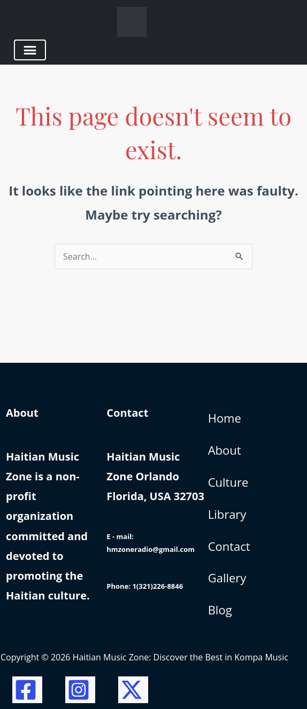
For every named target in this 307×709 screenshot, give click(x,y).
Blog (220, 610)
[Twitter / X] (133, 689)
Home (224, 418)
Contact (229, 546)
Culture (228, 482)
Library (227, 514)
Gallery (227, 578)
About (224, 450)
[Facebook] (27, 689)
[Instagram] (80, 689)
